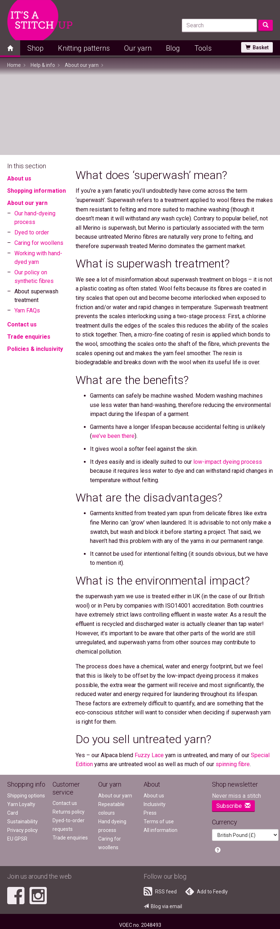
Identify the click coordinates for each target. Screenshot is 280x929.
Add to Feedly (206, 891)
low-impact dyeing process (227, 461)
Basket (256, 47)
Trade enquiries (28, 336)
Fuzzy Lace (149, 755)
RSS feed (160, 891)
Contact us (22, 324)
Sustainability (22, 821)
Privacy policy (22, 830)
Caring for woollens (38, 242)
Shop (35, 48)
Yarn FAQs (27, 310)
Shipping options (26, 795)
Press (150, 813)
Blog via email (163, 906)
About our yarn (27, 203)
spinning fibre (233, 764)
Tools (203, 48)
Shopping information (36, 190)
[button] (218, 850)
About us (19, 178)
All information (160, 830)
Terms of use (159, 821)
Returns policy (69, 812)
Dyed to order (31, 232)
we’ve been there (113, 436)
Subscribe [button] (233, 805)
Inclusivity (155, 804)
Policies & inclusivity (35, 348)
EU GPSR (17, 839)
